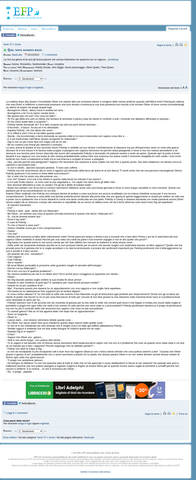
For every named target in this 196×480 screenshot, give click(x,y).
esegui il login (25, 87)
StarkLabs (17, 54)
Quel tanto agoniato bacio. (25, 50)
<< (15, 79)
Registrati (173, 28)
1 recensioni (49, 54)
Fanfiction (8, 28)
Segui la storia (164, 45)
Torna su (183, 414)
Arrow (18, 44)
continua (113, 59)
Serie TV (7, 44)
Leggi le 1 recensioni (15, 413)
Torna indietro (10, 437)
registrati (38, 87)
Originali (22, 28)
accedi (183, 28)
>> (45, 79)
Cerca (34, 28)
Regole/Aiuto (49, 28)
